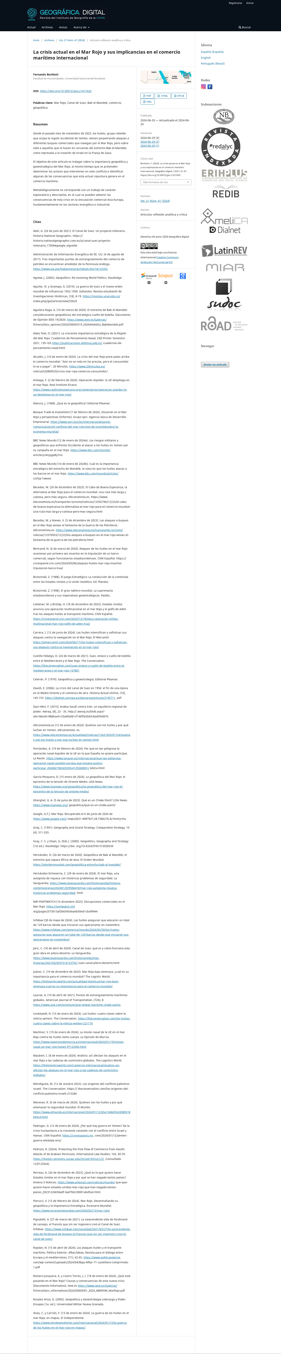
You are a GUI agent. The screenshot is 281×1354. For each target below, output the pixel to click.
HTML (164, 96)
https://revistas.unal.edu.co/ (101, 296)
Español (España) (212, 52)
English (206, 57)
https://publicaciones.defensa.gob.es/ (77, 343)
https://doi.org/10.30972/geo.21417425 (66, 91)
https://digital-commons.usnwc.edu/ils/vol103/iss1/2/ (68, 1159)
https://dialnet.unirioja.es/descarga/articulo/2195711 (80, 698)
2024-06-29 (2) (149, 142)
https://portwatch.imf (60, 906)
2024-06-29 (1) (149, 145)
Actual (31, 27)
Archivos (47, 27)
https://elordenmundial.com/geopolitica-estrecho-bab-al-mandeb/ (77, 864)
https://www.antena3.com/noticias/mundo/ (86, 1182)
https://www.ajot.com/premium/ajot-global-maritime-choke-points (77, 1005)
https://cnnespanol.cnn (77, 1135)
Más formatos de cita (155, 182)
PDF (148, 96)
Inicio (36, 40)
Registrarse (235, 3)
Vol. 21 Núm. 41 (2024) (72, 40)
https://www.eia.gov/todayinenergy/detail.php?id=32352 (70, 269)
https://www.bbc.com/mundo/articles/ (93, 473)
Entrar (250, 3)
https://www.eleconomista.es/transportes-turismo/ (89, 530)
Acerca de (80, 27)
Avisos (63, 27)
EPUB (180, 96)
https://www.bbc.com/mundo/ (90, 450)
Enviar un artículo (215, 364)
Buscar (245, 27)
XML (149, 101)
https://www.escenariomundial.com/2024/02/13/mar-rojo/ (71, 1210)
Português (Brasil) (213, 63)
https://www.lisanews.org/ (50, 805)
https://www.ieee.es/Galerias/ (87, 319)
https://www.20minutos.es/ (87, 366)
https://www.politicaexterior (102, 1257)
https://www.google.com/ (50, 819)
